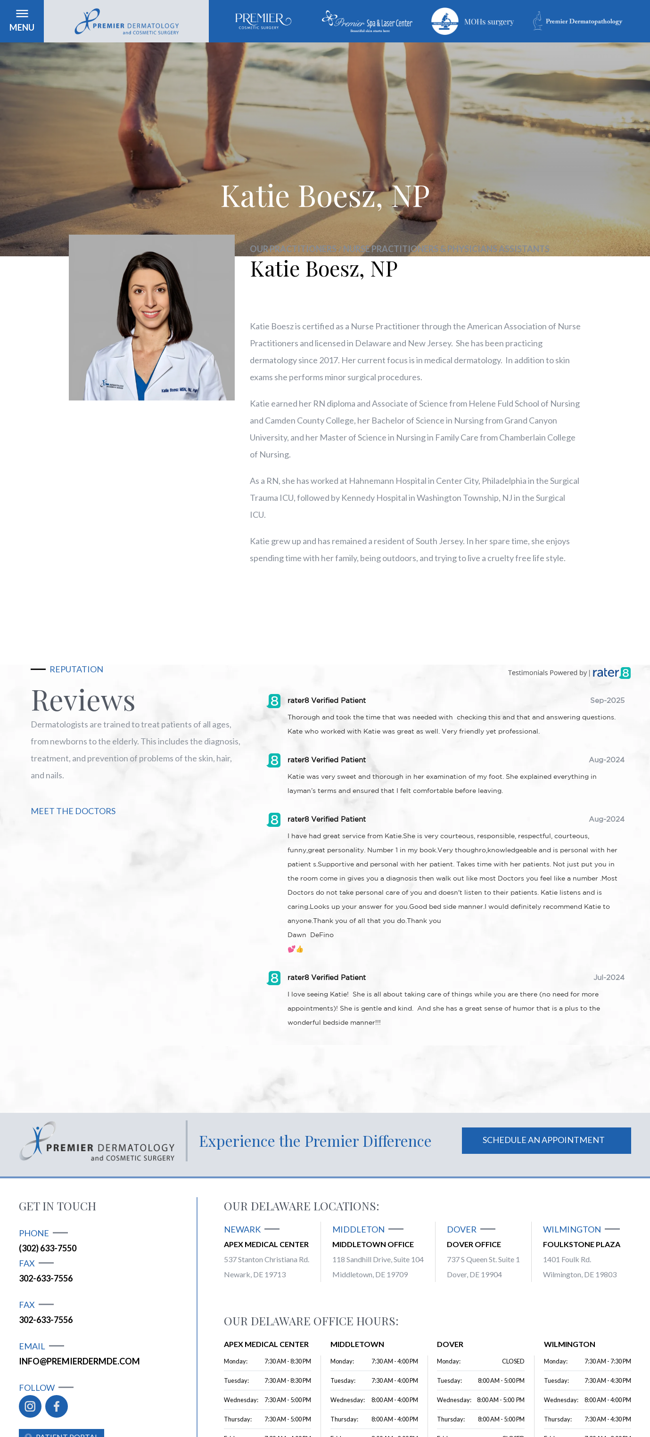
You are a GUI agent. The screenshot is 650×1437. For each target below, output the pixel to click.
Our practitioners (293, 249)
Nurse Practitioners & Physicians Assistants (446, 249)
